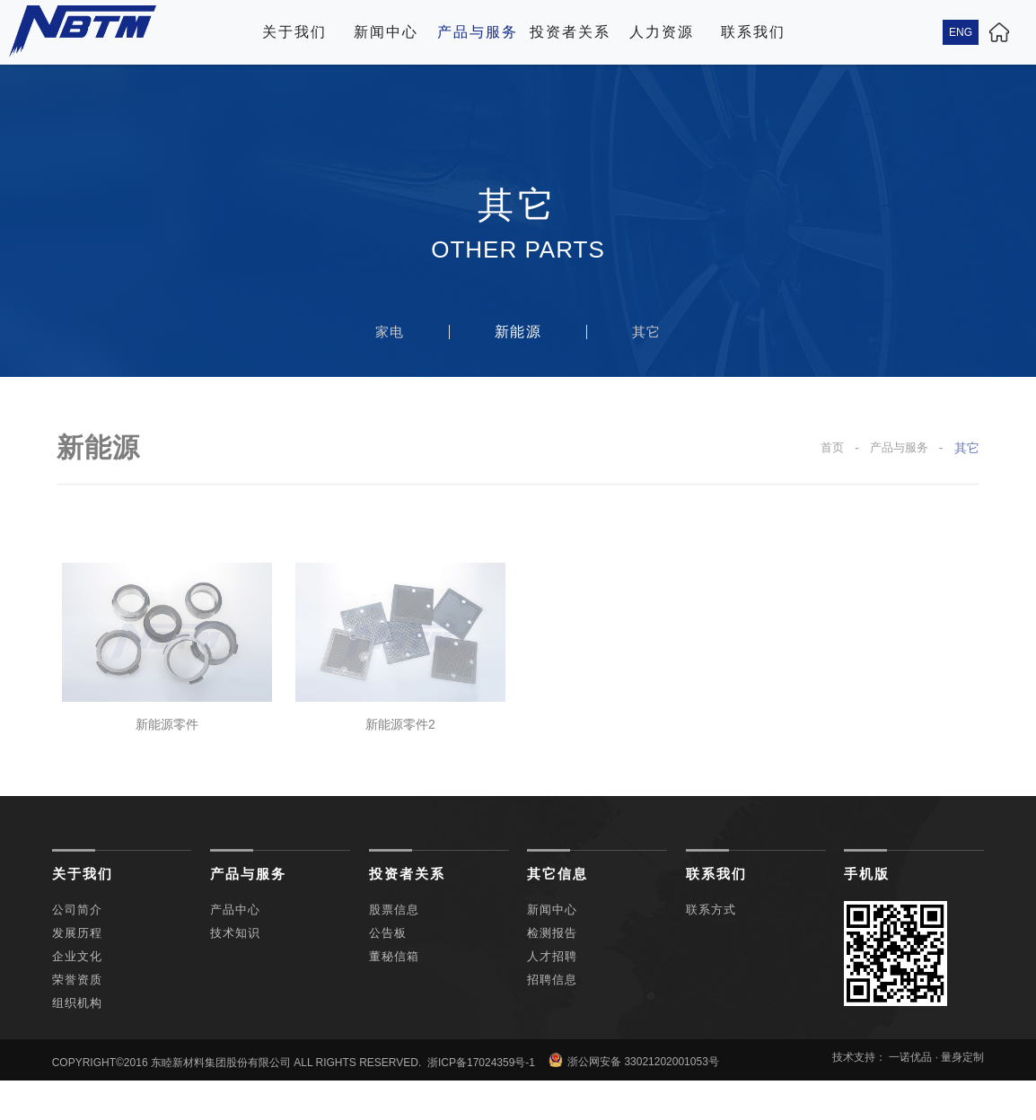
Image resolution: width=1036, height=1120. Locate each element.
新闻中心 (386, 31)
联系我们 (753, 31)
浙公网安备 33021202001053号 (634, 1088)
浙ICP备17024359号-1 (481, 1090)
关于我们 (294, 31)
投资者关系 (570, 31)
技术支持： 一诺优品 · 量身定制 (908, 1085)
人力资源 (661, 31)
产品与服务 (477, 31)
